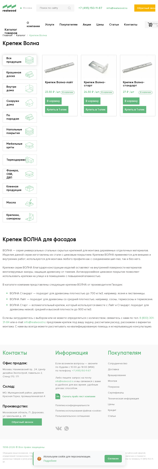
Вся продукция (19, 60)
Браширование (117, 372)
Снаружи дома (19, 103)
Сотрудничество (117, 359)
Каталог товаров (12, 25)
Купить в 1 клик (56, 114)
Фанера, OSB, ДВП (19, 174)
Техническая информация (123, 397)
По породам (19, 117)
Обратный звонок (146, 10)
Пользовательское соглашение (74, 416)
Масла (19, 203)
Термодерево (19, 160)
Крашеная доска (19, 74)
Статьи (112, 416)
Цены (111, 403)
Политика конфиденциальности (74, 401)
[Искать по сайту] (68, 10)
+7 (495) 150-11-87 (89, 10)
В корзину (53, 106)
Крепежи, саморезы (19, 217)
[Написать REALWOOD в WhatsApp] (66, 428)
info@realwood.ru (116, 10)
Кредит (112, 409)
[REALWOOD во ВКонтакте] (58, 428)
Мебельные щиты (19, 146)
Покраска (113, 384)
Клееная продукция (19, 188)
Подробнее (50, 460)
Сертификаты (116, 391)
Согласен (113, 458)
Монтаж (112, 378)
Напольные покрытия (19, 131)
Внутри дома (19, 89)
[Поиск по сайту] (54, 10)
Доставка (113, 366)
